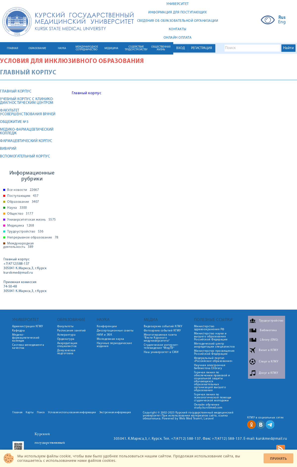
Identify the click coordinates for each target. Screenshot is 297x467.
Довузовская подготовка (66, 352)
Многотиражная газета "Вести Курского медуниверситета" (160, 337)
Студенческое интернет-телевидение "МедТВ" (161, 347)
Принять (278, 458)
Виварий (8, 149)
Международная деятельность (18, 245)
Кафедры (18, 330)
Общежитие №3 (14, 122)
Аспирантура (66, 334)
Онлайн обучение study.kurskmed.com (208, 406)
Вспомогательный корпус (25, 156)
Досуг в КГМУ (268, 373)
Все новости (23, 190)
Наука (17, 208)
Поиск (41, 412)
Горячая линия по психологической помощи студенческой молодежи (212, 397)
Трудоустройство (25, 232)
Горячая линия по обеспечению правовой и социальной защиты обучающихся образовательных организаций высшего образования (212, 381)
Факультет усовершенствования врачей (28, 112)
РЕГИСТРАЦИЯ (201, 48)
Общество (20, 214)
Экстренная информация (115, 412)
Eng (282, 22)
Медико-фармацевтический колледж (27, 131)
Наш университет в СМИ (161, 352)
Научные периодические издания (114, 345)
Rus (282, 18)
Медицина (20, 226)
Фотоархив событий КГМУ (162, 330)
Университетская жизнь (31, 220)
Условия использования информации (72, 412)
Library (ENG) (269, 339)
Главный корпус (15, 91)
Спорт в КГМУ (268, 361)
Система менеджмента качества (28, 347)
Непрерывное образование (32, 237)
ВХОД (180, 48)
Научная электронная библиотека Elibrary (209, 367)
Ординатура (65, 339)
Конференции (107, 326)
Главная (17, 412)
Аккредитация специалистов (67, 345)
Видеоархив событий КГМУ (163, 326)
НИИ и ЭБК (104, 334)
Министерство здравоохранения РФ (209, 328)
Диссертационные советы (115, 330)
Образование (23, 202)
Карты (30, 412)
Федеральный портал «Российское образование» (213, 360)
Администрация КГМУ (27, 326)
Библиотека (268, 330)
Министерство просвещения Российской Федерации (214, 352)
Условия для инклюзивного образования (72, 61)
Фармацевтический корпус (26, 141)
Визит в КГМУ (268, 350)
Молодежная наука (110, 339)
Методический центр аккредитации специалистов (214, 345)
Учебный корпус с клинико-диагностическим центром (27, 101)
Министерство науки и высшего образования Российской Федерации (211, 336)
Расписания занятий (71, 330)
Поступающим (22, 196)
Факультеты (65, 326)
